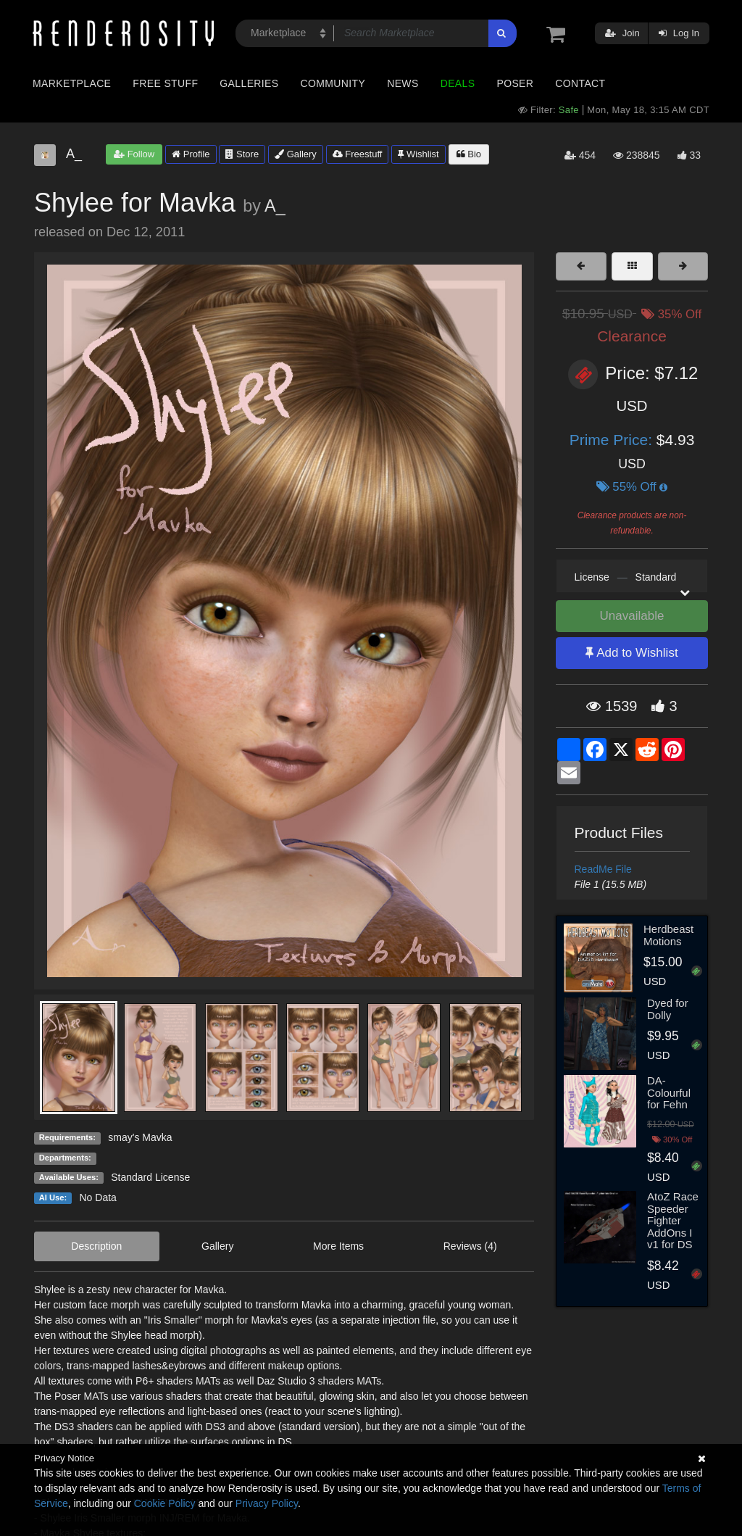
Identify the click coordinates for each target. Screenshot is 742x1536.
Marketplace (72, 83)
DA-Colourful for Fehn (669, 1092)
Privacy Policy (266, 1503)
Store (242, 154)
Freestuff (358, 154)
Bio (469, 154)
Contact (580, 83)
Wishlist (418, 154)
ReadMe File (603, 869)
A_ (274, 205)
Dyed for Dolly (667, 1009)
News (402, 83)
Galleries (249, 83)
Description (96, 1246)
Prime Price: (613, 439)
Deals (458, 83)
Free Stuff (165, 83)
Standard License (150, 1177)
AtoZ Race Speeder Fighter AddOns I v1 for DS (673, 1220)
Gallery (296, 154)
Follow (134, 154)
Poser (514, 83)
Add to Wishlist (631, 653)
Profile (190, 154)
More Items (338, 1246)
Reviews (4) (470, 1246)
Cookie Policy (165, 1503)
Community (333, 83)
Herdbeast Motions (668, 935)
